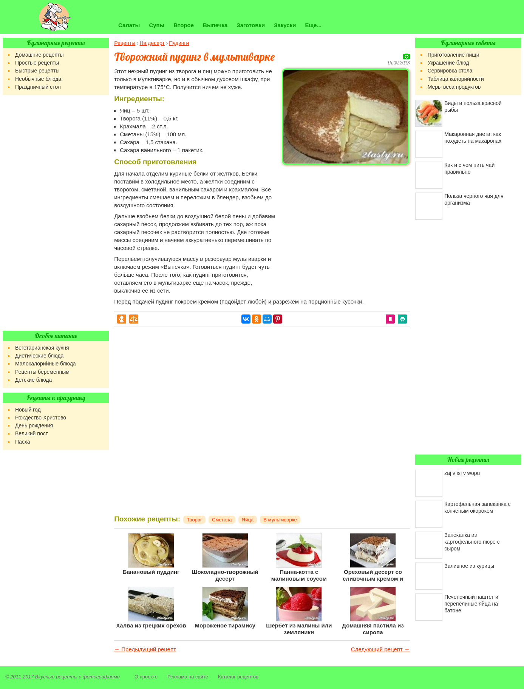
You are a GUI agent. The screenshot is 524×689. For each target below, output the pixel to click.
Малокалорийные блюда (45, 364)
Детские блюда (33, 380)
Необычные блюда (38, 79)
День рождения (34, 425)
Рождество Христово (40, 418)
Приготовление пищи (453, 55)
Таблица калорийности (456, 79)
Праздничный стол (38, 87)
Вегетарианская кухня (42, 348)
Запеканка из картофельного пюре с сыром (472, 542)
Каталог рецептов (238, 677)
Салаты (129, 25)
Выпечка (215, 25)
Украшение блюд (448, 63)
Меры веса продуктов (454, 87)
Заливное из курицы (469, 566)
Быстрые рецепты (37, 71)
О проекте (146, 677)
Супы (156, 25)
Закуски (285, 25)
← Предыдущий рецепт (145, 649)
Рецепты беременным (42, 372)
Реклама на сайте (187, 677)
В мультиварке (280, 520)
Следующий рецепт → (380, 649)
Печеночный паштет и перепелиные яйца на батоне (471, 603)
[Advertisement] (345, 221)
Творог (194, 520)
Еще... (313, 25)
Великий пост (31, 433)
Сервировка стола (450, 71)
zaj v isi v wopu (462, 473)
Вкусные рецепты (56, 677)
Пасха (22, 442)
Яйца (247, 520)
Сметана (222, 520)
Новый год (28, 410)
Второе (183, 25)
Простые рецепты (37, 63)
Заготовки (250, 25)
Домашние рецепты (39, 55)
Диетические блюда (39, 356)
